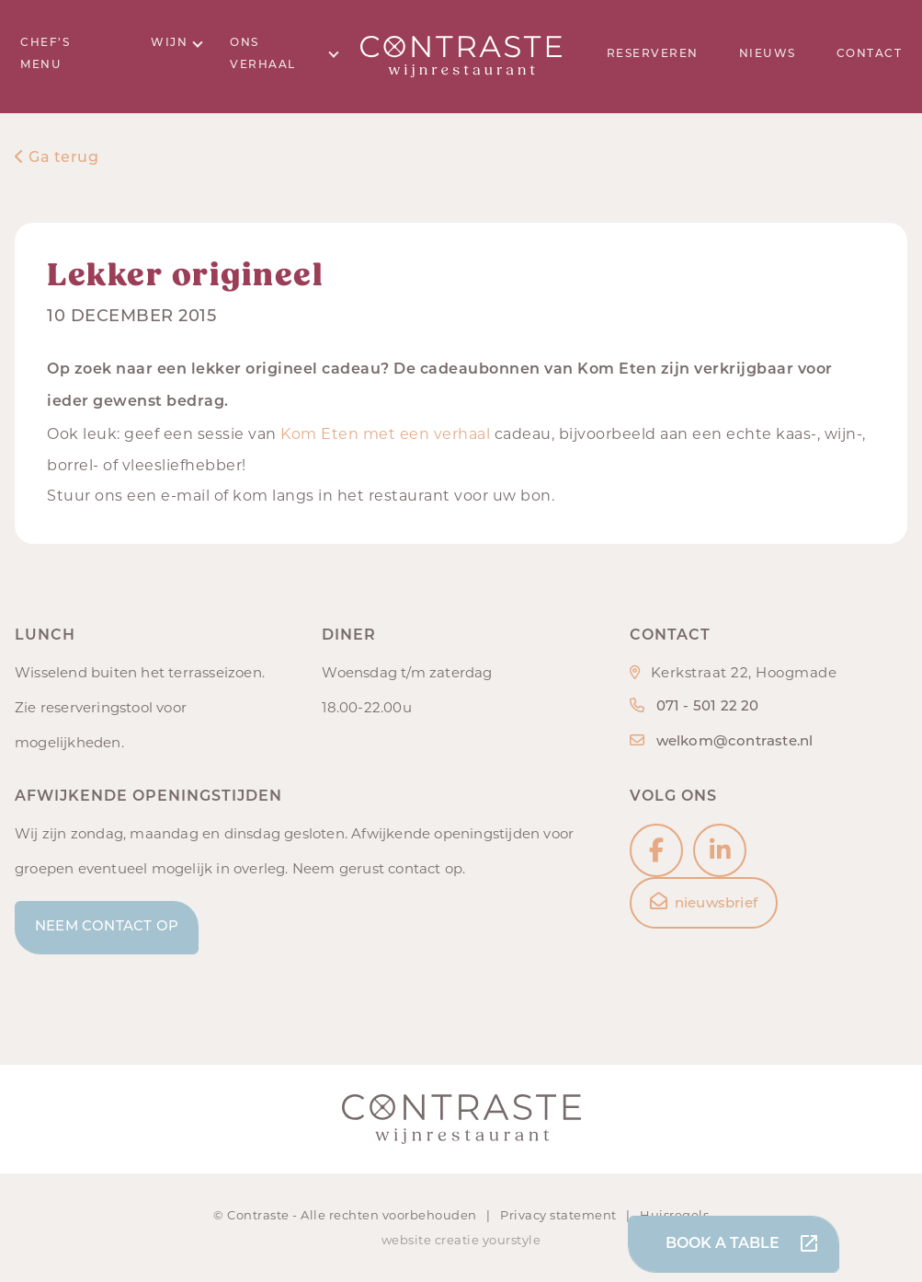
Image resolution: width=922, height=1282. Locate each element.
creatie (457, 1239)
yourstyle (512, 1239)
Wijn (177, 43)
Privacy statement (560, 1214)
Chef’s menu (45, 54)
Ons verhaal (284, 54)
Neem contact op (106, 927)
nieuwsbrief (703, 902)
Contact (870, 54)
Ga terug (56, 158)
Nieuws (767, 54)
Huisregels (674, 1214)
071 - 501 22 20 (707, 707)
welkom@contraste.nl (735, 742)
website (406, 1239)
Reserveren (653, 54)
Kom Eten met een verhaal (385, 434)
